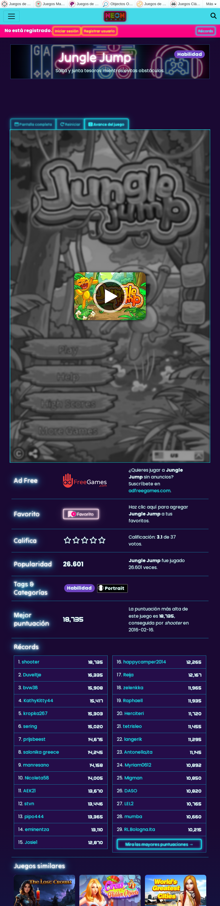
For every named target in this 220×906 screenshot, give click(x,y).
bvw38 (30, 687)
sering (30, 726)
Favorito (81, 514)
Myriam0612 (138, 765)
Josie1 (31, 842)
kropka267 (35, 713)
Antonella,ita (138, 752)
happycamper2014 (144, 662)
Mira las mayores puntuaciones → (159, 844)
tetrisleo (132, 726)
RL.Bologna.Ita (139, 829)
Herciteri (134, 713)
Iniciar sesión (66, 31)
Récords (205, 31)
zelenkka (133, 687)
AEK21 (29, 790)
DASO (130, 790)
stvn (29, 803)
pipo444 (34, 816)
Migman (133, 778)
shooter (31, 662)
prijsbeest (34, 739)
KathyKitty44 (38, 700)
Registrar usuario (99, 31)
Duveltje (32, 674)
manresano (36, 765)
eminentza (37, 829)
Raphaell (133, 700)
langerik (133, 739)
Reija (128, 674)
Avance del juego (106, 124)
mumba (133, 816)
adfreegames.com (149, 490)
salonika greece (41, 752)
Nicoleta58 (37, 778)
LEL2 (128, 803)
